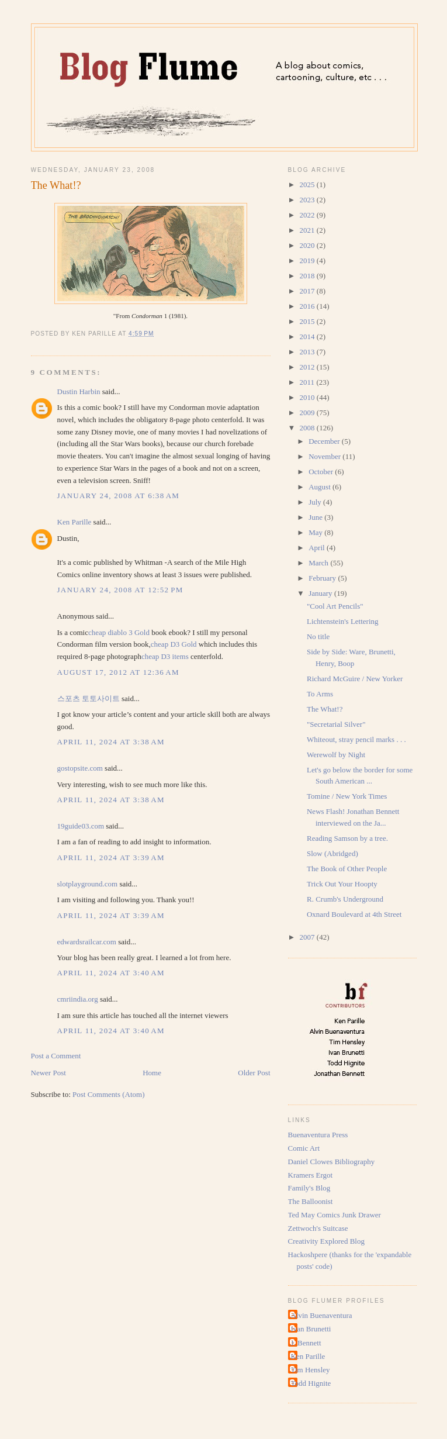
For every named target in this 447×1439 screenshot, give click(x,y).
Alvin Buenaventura (321, 1315)
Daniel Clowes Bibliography (331, 1161)
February (323, 578)
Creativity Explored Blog (326, 1241)
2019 (308, 260)
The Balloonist (310, 1201)
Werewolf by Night (336, 754)
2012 (308, 367)
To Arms (320, 693)
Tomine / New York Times (347, 796)
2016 (308, 306)
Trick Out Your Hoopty (342, 883)
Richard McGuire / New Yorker (355, 678)
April (318, 547)
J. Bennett (306, 1342)
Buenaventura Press (318, 1134)
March (319, 562)
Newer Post (48, 1072)
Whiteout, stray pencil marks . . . (356, 739)
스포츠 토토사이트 (88, 698)
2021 (308, 230)
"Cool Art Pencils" (335, 606)
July (316, 502)
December (325, 441)
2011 (308, 382)
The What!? (56, 185)
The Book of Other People (347, 868)
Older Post (254, 1072)
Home (152, 1072)
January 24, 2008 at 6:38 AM (118, 495)
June (316, 517)
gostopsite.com (80, 768)
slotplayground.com (87, 883)
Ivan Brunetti (311, 1328)
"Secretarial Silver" (336, 724)
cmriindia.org (77, 999)
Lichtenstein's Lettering (343, 621)
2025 (308, 184)
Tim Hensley (310, 1369)
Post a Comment (56, 1055)
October (322, 471)
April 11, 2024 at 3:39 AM (111, 857)
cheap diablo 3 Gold (119, 632)
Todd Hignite (311, 1383)
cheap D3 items (165, 656)
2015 (308, 321)
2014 (308, 336)
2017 (308, 291)
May (316, 532)
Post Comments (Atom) (108, 1094)
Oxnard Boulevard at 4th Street (354, 914)
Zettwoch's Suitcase (318, 1228)
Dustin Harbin (79, 391)
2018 (308, 275)
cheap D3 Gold (174, 644)
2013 (308, 351)
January (321, 593)
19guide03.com (81, 826)
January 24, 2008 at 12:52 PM (120, 589)
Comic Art (304, 1148)
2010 (308, 397)
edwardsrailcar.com (86, 941)
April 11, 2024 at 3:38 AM (111, 741)
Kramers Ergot (310, 1175)
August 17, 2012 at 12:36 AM (118, 672)
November (325, 456)
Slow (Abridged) (332, 853)
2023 (308, 199)
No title (318, 636)
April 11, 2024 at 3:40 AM (111, 972)
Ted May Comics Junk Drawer (334, 1214)
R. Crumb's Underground (345, 899)
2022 (308, 214)
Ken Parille (74, 521)
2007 (308, 937)
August (320, 486)
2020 (308, 245)
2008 (308, 427)
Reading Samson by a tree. (347, 838)
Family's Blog (309, 1187)
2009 (308, 412)
